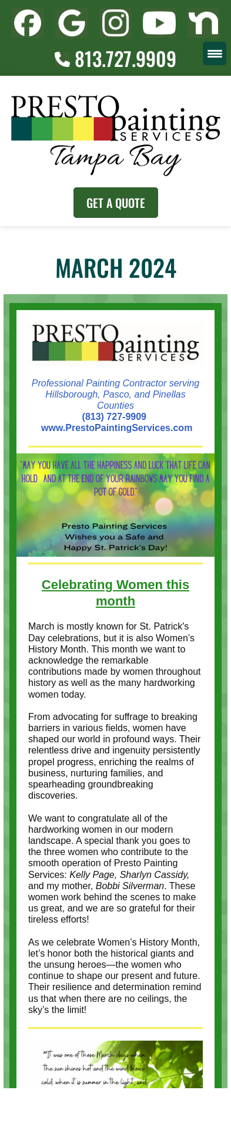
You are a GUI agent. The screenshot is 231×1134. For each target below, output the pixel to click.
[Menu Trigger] (214, 53)
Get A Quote (115, 202)
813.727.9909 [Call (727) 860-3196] (115, 58)
